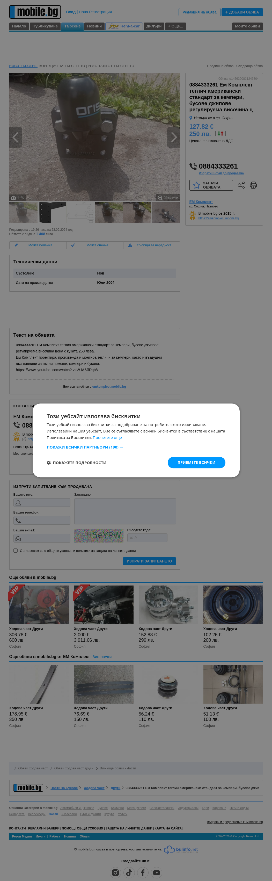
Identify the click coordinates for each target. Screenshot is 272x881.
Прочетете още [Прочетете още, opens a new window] (107, 437)
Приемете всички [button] (196, 462)
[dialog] (136, 440)
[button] (136, 447)
